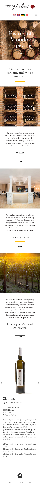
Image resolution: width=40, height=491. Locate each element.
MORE (20, 53)
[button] (4, 402)
